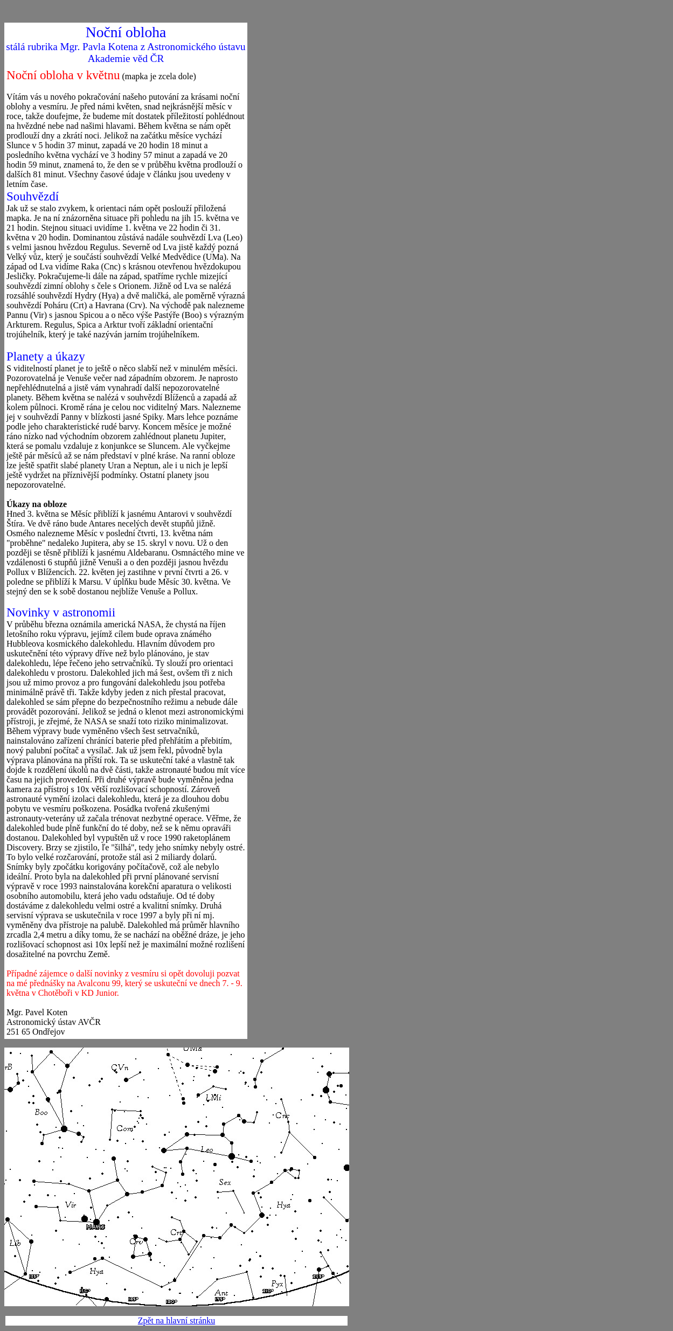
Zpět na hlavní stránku (177, 1320)
